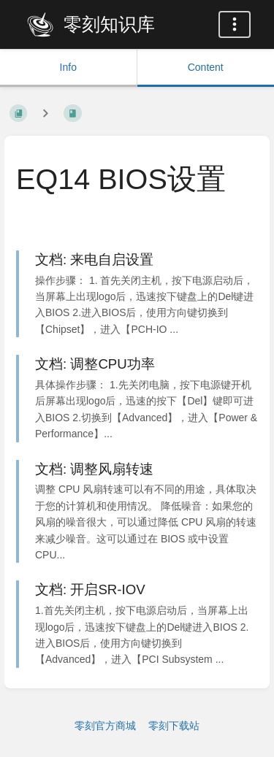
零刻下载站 (173, 725)
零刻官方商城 (105, 725)
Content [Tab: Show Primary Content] (206, 67)
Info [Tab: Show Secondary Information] (68, 67)
